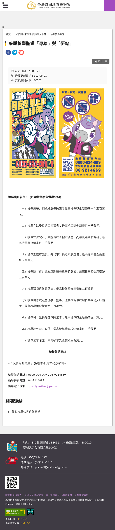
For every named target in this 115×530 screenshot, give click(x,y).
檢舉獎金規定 (58, 34)
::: (3, 2)
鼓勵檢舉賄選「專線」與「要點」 (41, 43)
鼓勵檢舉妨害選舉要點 (26, 411)
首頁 (8, 34)
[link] (8, 53)
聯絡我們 (67, 494)
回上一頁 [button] (102, 61)
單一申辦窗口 (53, 494)
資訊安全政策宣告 (33, 494)
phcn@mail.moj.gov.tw (43, 386)
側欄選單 (5, 6)
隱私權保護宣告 (13, 494)
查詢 (109, 5)
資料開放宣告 (81, 494)
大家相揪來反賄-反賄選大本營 (30, 34)
